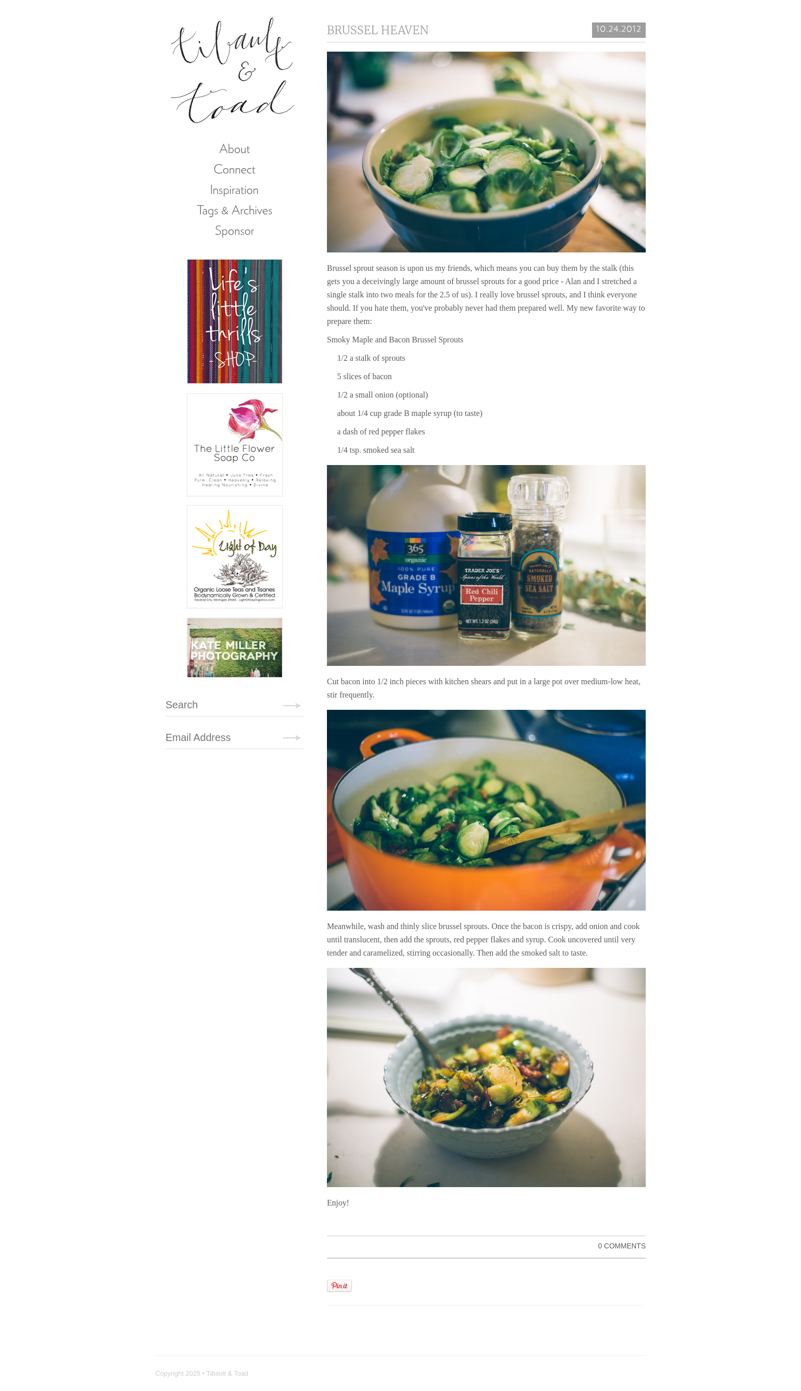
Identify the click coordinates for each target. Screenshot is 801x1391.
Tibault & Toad (233, 69)
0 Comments (622, 1246)
